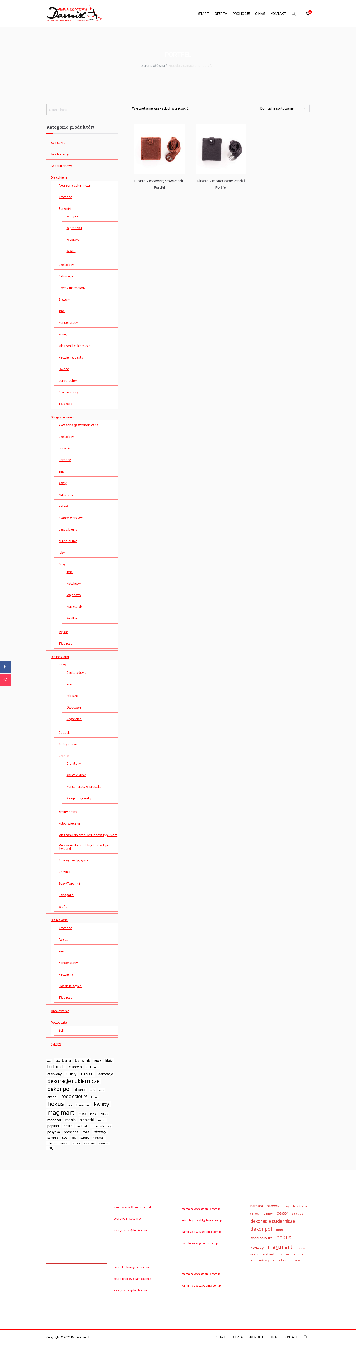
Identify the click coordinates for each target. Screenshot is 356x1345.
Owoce (64, 369)
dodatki (64, 448)
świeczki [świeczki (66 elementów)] (104, 1143)
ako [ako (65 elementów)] (49, 1061)
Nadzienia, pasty (71, 357)
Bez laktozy (60, 154)
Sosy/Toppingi (69, 883)
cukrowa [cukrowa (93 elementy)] (75, 1067)
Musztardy (74, 607)
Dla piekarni (59, 920)
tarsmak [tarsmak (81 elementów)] (98, 1137)
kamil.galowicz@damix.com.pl (202, 1231)
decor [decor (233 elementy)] (87, 1073)
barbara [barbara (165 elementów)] (63, 1060)
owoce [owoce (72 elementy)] (102, 1120)
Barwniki (65, 208)
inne (62, 471)
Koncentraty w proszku (84, 787)
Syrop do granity (79, 798)
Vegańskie (74, 719)
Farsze (64, 939)
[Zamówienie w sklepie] (283, 108)
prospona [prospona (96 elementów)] (71, 1132)
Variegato (66, 895)
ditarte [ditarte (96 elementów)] (80, 1090)
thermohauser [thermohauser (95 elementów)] (58, 1143)
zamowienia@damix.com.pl (132, 1207)
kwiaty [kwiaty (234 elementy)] (101, 1104)
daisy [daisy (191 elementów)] (71, 1073)
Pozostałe (59, 1022)
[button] (294, 13)
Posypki (64, 872)
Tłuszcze (65, 404)
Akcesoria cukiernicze (75, 185)
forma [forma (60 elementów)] (94, 1097)
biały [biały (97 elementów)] (109, 1060)
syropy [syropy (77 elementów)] (84, 1137)
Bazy (62, 665)
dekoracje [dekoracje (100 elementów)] (105, 1074)
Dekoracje (66, 276)
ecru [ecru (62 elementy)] (101, 1090)
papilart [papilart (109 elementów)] (53, 1125)
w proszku (74, 228)
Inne (62, 311)
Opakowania (60, 1011)
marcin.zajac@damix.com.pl (200, 1243)
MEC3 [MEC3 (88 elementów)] (104, 1113)
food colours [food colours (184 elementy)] (74, 1096)
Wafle (63, 906)
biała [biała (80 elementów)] (97, 1061)
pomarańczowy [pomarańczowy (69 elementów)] (101, 1126)
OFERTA (221, 13)
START (203, 13)
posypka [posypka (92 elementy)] (53, 1132)
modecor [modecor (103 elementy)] (54, 1120)
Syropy (56, 1044)
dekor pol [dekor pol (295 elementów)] (59, 1088)
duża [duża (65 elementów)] (92, 1090)
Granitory (74, 763)
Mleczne (73, 696)
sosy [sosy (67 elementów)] (74, 1137)
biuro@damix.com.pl (127, 1218)
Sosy (62, 564)
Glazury (64, 299)
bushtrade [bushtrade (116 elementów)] (56, 1066)
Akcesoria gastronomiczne (79, 425)
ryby (62, 552)
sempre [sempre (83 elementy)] (52, 1137)
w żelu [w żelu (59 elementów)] (76, 1143)
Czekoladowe (77, 672)
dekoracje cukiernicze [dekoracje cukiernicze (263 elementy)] (73, 1081)
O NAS (260, 13)
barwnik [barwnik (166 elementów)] (82, 1060)
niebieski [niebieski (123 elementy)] (87, 1119)
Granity (64, 756)
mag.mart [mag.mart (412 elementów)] (61, 1112)
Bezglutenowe (62, 166)
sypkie (63, 632)
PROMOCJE (241, 13)
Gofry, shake (68, 744)
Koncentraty (68, 322)
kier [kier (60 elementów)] (70, 1105)
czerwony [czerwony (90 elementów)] (54, 1074)
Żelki (62, 1030)
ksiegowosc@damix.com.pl (132, 1230)
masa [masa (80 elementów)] (82, 1113)
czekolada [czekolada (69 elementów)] (92, 1067)
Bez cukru (58, 143)
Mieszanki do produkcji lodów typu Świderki (84, 847)
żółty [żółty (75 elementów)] (50, 1148)
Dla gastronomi (62, 417)
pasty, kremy (68, 529)
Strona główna (153, 65)
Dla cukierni (59, 177)
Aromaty (65, 197)
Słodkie (72, 618)
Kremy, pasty (68, 812)
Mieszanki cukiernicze (75, 346)
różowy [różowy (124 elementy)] (100, 1131)
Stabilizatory (68, 392)
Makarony (66, 495)
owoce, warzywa (71, 518)
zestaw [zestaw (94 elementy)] (89, 1143)
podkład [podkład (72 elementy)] (82, 1126)
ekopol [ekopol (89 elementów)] (52, 1097)
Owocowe (74, 707)
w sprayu (73, 239)
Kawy (63, 483)
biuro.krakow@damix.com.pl (133, 1267)
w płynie (73, 216)
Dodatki (64, 732)
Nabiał (63, 506)
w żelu (71, 251)
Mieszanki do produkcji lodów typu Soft (88, 835)
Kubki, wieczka (69, 823)
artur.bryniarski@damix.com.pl (202, 1220)
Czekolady (66, 265)
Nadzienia (66, 974)
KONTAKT (278, 13)
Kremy (63, 334)
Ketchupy (74, 583)
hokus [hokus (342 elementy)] (55, 1104)
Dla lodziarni (60, 657)
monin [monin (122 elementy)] (70, 1119)
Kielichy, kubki (76, 775)
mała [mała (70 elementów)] (93, 1113)
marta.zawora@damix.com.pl (201, 1209)
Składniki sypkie (70, 986)
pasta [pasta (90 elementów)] (68, 1126)
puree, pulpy (68, 380)
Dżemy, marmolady (72, 288)
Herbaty (65, 460)
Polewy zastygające (73, 860)
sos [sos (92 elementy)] (64, 1137)
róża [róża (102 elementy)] (86, 1132)
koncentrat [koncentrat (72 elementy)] (83, 1105)
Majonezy (74, 595)
